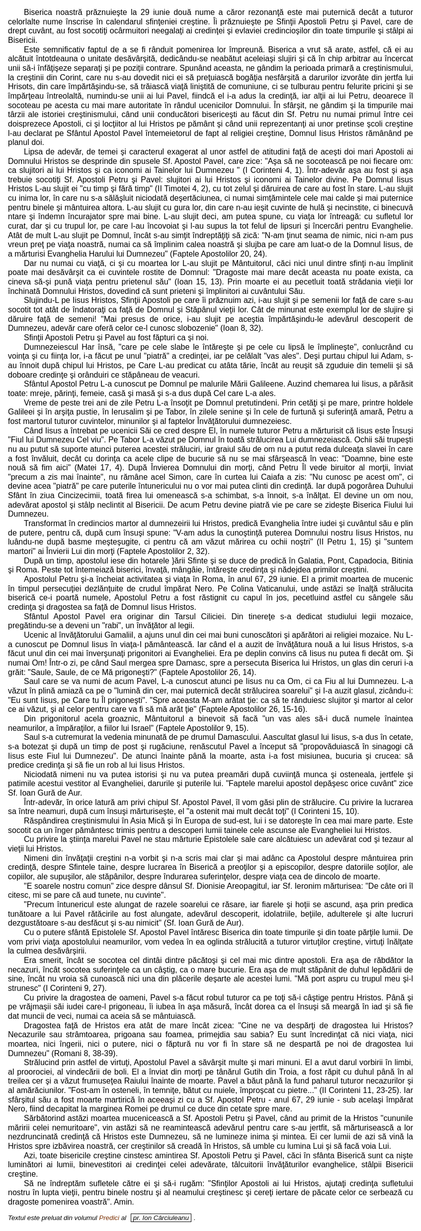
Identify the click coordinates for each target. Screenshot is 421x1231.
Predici (109, 1218)
